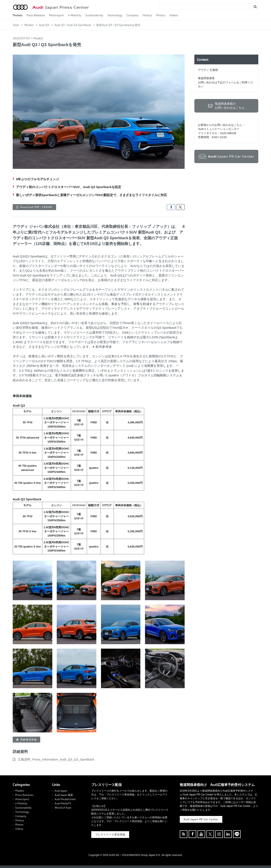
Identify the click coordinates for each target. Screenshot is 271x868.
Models (17, 15)
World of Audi (63, 807)
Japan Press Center (60, 7)
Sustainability (94, 15)
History (147, 15)
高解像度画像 (28, 739)
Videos (173, 15)
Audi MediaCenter (65, 799)
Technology (114, 15)
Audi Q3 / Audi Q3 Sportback (72, 25)
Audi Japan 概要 (64, 794)
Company (132, 15)
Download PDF (36, 207)
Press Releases (35, 15)
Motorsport (56, 15)
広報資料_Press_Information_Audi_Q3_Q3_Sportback (56, 759)
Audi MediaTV (63, 803)
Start (16, 25)
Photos (160, 15)
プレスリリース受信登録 (110, 834)
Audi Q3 (44, 25)
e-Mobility (74, 15)
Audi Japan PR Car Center (201, 819)
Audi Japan (61, 790)
